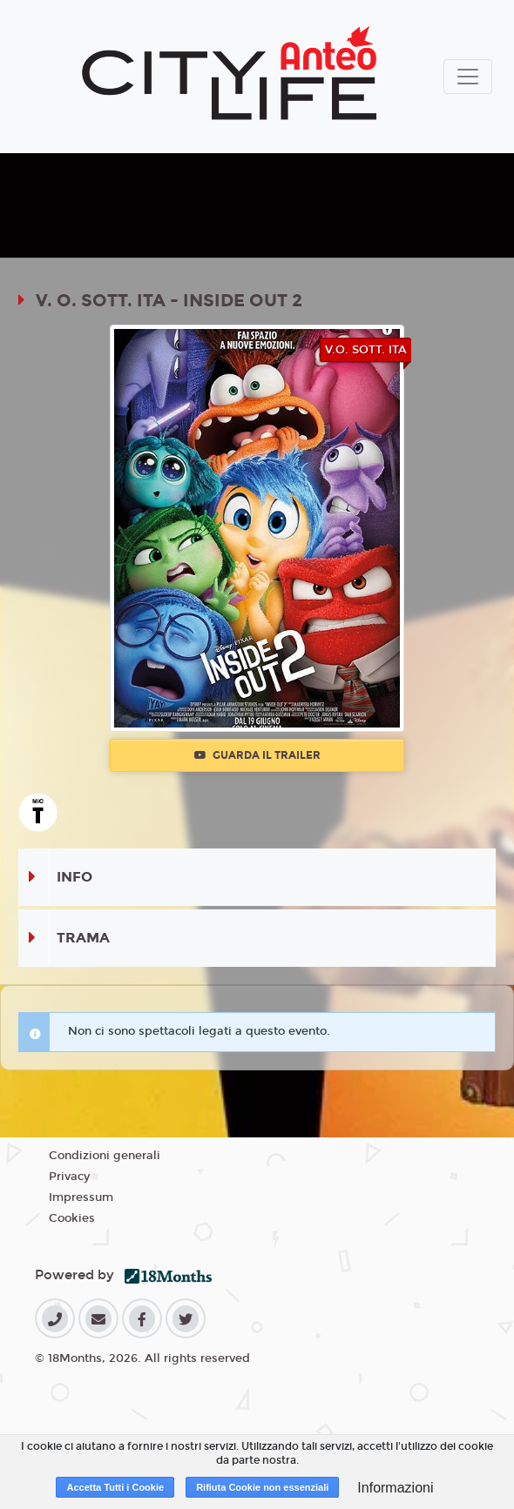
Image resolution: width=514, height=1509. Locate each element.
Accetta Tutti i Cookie (115, 1487)
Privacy (69, 1177)
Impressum (81, 1197)
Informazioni (395, 1487)
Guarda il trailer (257, 755)
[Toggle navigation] (467, 76)
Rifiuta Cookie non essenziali (262, 1487)
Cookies (72, 1218)
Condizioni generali (104, 1156)
